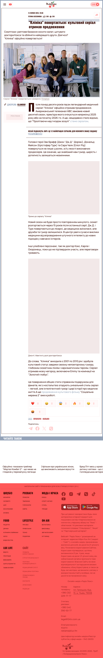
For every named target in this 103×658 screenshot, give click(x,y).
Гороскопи (27, 505)
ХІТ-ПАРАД (45, 536)
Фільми (46, 419)
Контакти (26, 581)
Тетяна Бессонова (35, 16)
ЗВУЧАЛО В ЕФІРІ (47, 532)
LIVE (93, 4)
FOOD (6, 520)
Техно (25, 532)
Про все (25, 525)
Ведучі (5, 552)
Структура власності (31, 558)
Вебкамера (7, 560)
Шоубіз (7, 493)
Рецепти (6, 525)
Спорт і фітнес (47, 501)
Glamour (21, 104)
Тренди (44, 509)
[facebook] (37, 428)
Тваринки (26, 501)
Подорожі (26, 536)
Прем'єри (37, 419)
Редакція (26, 589)
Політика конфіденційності (29, 563)
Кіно (30, 419)
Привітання (27, 529)
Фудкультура (8, 540)
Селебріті (6, 501)
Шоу (4, 505)
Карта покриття (9, 564)
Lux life (7, 547)
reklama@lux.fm (69, 630)
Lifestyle (28, 520)
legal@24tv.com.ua (70, 619)
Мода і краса (50, 493)
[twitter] (44, 428)
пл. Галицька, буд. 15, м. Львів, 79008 (82, 591)
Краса (44, 497)
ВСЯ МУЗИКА (46, 525)
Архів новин (27, 585)
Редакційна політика (30, 571)
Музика (6, 513)
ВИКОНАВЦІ (46, 529)
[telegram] (30, 428)
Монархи (6, 497)
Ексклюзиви (8, 509)
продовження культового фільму (61, 392)
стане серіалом (79, 121)
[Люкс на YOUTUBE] (10, 4)
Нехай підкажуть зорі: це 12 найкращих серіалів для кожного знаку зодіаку (62, 131)
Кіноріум (45, 99)
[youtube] (63, 498)
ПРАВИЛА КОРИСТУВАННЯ (28, 553)
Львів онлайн (8, 568)
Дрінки (5, 529)
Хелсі (5, 536)
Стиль (44, 505)
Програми (7, 556)
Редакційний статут (30, 567)
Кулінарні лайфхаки (10, 532)
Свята (25, 509)
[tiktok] (93, 494)
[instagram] (71, 494)
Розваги (28, 493)
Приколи (26, 497)
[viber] (51, 428)
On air (45, 520)
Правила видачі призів (28, 576)
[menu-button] (4, 4)
